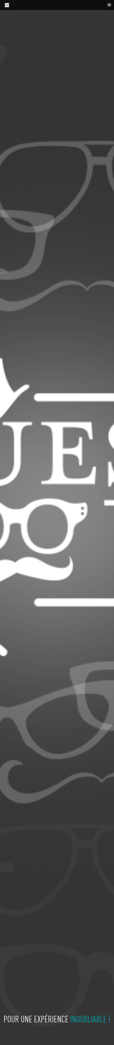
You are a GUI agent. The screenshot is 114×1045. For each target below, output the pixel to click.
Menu (109, 4)
